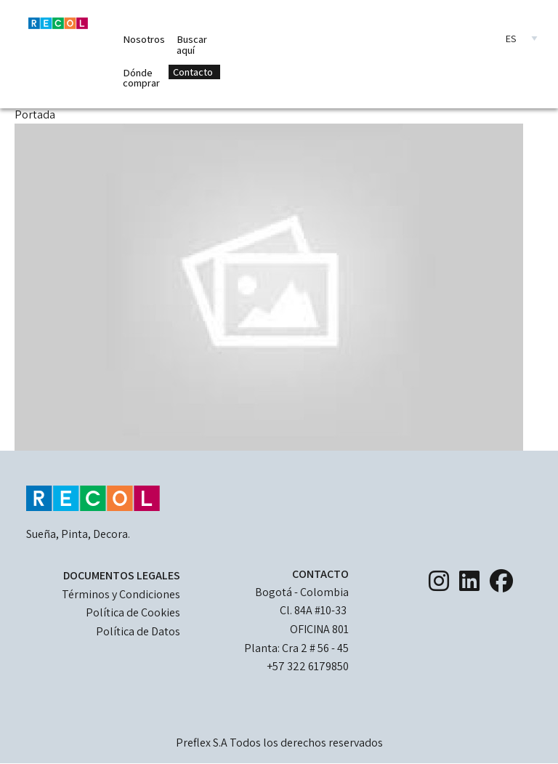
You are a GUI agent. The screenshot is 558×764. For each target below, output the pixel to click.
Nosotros (144, 39)
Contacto (193, 72)
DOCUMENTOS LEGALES (121, 575)
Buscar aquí (192, 44)
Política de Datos (138, 631)
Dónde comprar (141, 77)
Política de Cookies (133, 612)
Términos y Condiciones (121, 594)
